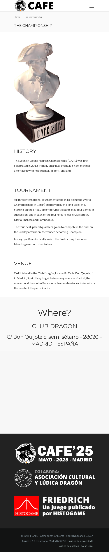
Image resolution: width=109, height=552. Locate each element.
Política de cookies (68, 545)
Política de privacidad (80, 540)
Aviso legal (87, 545)
